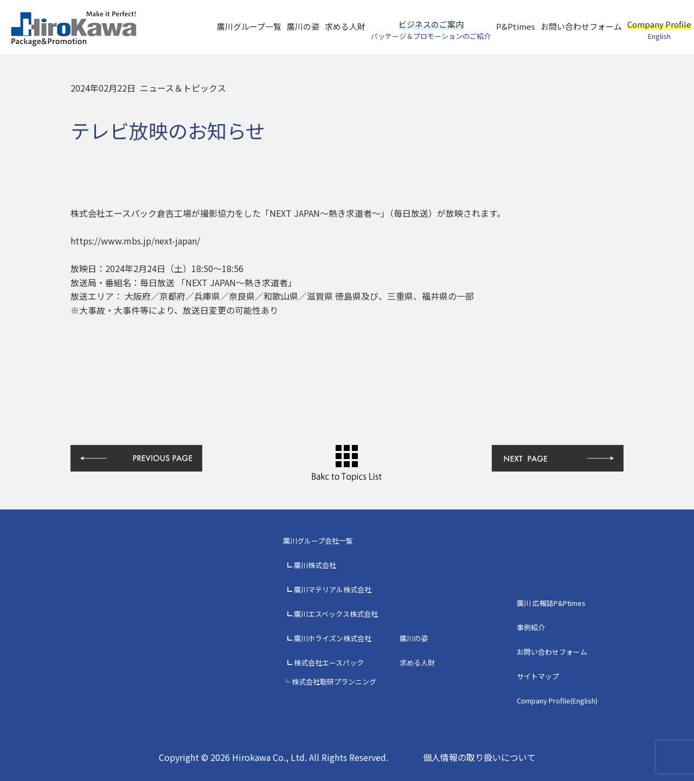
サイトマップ (538, 676)
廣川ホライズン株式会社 (332, 638)
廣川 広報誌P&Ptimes (551, 603)
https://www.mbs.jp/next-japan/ (135, 240)
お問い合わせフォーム (581, 26)
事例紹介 (531, 627)
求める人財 (345, 26)
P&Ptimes (515, 26)
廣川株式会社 (315, 565)
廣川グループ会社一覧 (318, 540)
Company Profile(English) (557, 700)
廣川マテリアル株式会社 (332, 589)
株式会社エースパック (329, 662)
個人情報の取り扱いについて (479, 757)
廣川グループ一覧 (249, 26)
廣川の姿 (303, 26)
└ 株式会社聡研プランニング (329, 681)
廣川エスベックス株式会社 (336, 614)
